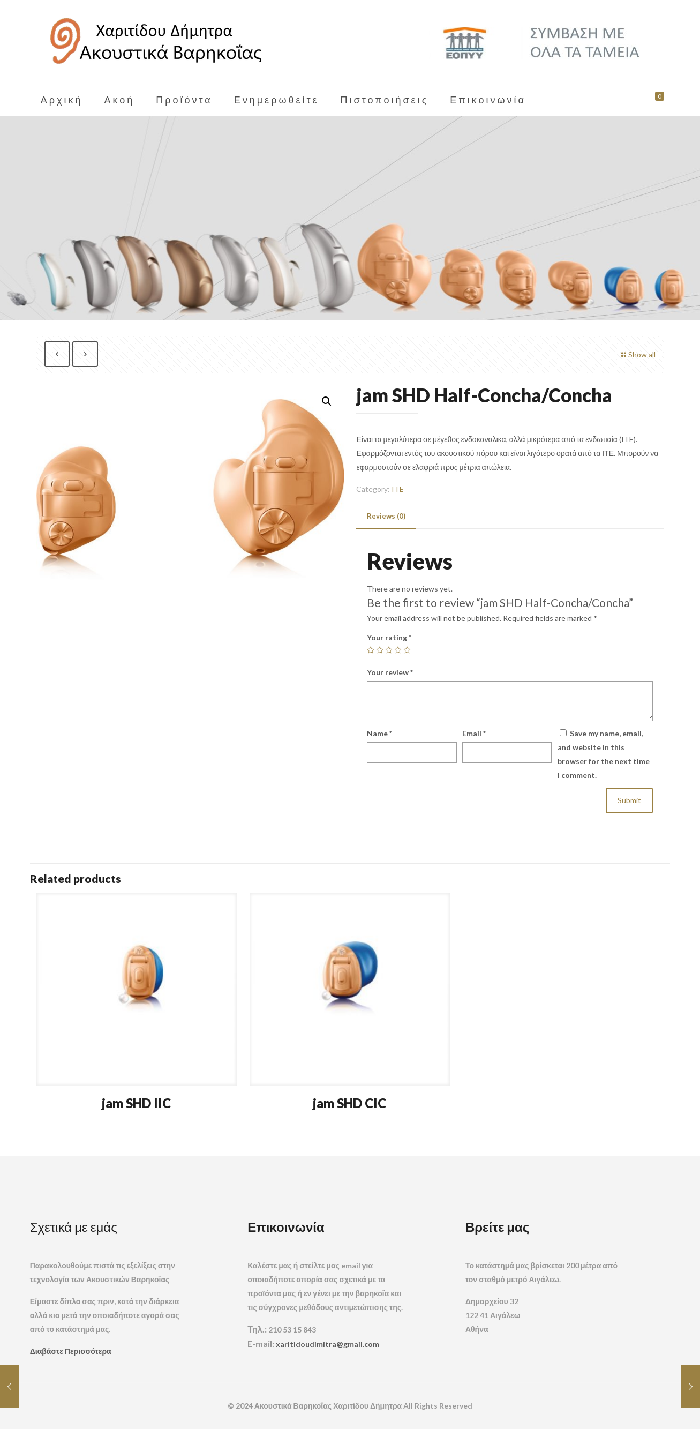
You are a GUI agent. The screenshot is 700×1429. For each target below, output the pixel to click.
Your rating (389, 637)
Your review (390, 672)
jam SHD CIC (349, 1103)
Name (379, 733)
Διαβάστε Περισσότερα (70, 1351)
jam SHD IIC (136, 1103)
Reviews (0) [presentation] (386, 516)
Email (474, 733)
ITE (398, 488)
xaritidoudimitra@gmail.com (327, 1344)
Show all (637, 354)
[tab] (386, 516)
